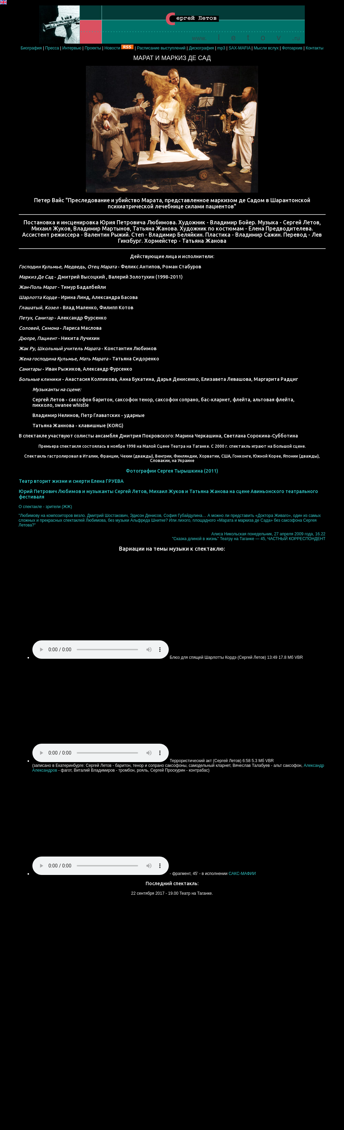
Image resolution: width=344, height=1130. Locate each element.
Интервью (71, 48)
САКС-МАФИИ (242, 873)
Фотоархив (292, 48)
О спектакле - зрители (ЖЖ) (45, 506)
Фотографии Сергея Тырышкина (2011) (172, 471)
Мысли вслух (267, 48)
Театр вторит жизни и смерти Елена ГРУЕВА (71, 481)
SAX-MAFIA (240, 48)
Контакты (315, 48)
